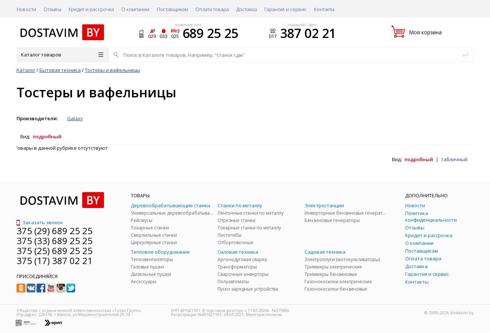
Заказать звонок (40, 222)
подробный (47, 136)
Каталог (26, 70)
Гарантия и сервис (285, 9)
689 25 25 (210, 33)
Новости (26, 9)
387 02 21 (308, 33)
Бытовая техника (60, 70)
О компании (135, 9)
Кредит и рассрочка (91, 9)
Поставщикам (172, 9)
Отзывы (52, 9)
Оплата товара (212, 9)
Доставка (246, 9)
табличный (454, 159)
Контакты (324, 9)
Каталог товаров (62, 54)
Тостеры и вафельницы (112, 70)
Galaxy (75, 118)
